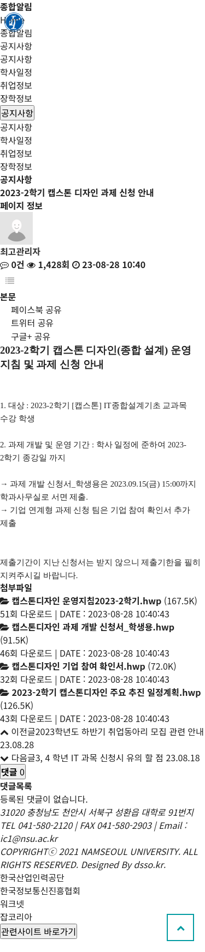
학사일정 (16, 71)
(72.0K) (93, 665)
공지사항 (16, 58)
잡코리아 (16, 916)
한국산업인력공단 (32, 877)
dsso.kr (148, 864)
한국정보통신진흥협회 (40, 890)
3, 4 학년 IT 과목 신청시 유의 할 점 (99, 757)
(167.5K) (104, 600)
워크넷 (12, 903)
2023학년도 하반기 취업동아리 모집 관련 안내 (120, 731)
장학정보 (16, 98)
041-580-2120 (44, 825)
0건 (12, 264)
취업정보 (16, 85)
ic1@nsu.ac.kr (28, 838)
